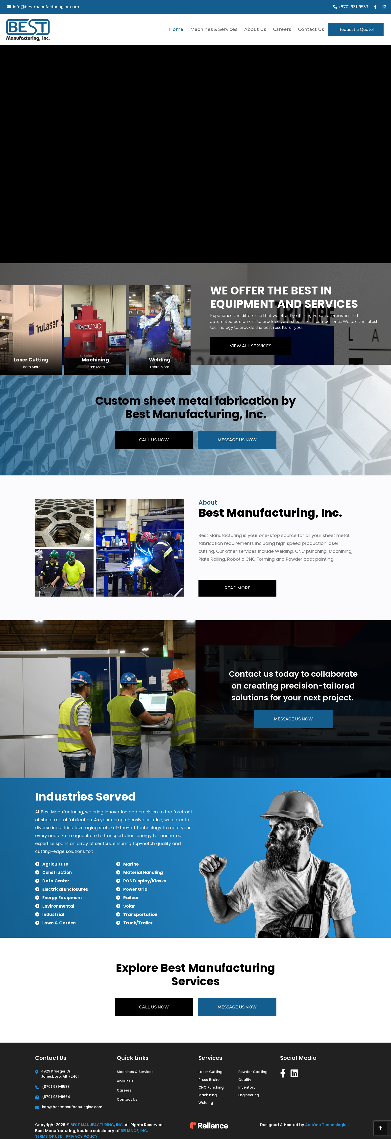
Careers (282, 29)
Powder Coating (253, 1071)
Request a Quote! (356, 29)
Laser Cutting (210, 1071)
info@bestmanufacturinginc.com (72, 1106)
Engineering (248, 1095)
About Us (255, 29)
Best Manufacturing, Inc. (98, 1124)
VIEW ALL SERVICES (250, 346)
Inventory (246, 1087)
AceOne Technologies (327, 1124)
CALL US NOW (154, 440)
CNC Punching (211, 1087)
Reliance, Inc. (134, 1130)
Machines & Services (213, 29)
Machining (207, 1095)
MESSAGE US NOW (237, 440)
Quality (244, 1079)
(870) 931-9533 (56, 1086)
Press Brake (209, 1079)
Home (176, 29)
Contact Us (311, 29)
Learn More (31, 366)
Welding (205, 1102)
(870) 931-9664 (56, 1096)
